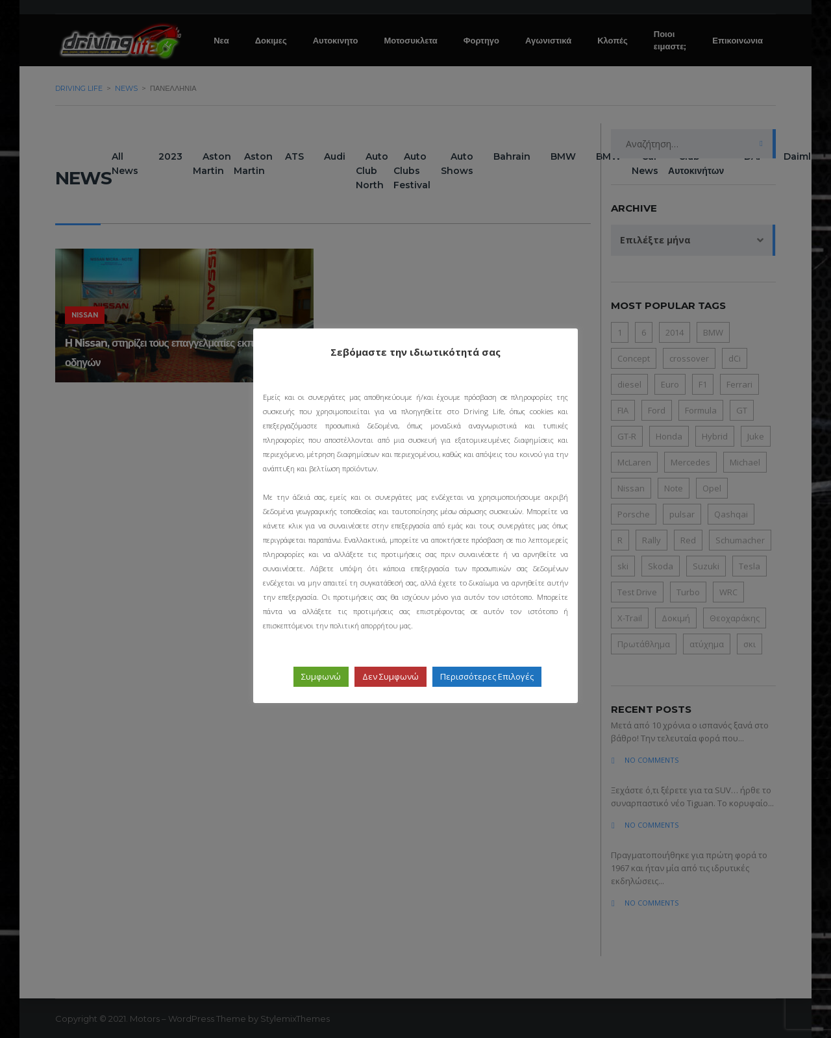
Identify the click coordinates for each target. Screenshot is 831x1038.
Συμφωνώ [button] (321, 676)
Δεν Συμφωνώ (390, 676)
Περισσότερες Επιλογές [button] (487, 676)
